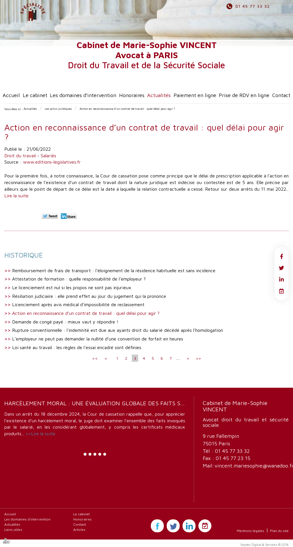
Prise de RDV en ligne (244, 95)
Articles (79, 529)
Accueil (11, 95)
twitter (281, 267)
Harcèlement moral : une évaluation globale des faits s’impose (103, 403)
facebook (281, 256)
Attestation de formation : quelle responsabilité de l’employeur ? (79, 278)
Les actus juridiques (58, 108)
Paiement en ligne (195, 95)
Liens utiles (13, 529)
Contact (281, 95)
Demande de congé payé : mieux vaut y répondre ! (65, 321)
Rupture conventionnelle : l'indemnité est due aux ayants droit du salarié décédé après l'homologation (117, 330)
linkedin (281, 279)
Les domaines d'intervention (83, 95)
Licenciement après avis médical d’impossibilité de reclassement (78, 304)
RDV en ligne (281, 291)
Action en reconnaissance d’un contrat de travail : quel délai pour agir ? (127, 108)
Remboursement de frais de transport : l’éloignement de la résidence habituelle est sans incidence (113, 270)
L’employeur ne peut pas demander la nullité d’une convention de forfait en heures (97, 338)
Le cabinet (35, 95)
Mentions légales (250, 531)
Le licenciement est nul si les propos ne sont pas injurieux (71, 287)
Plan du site (279, 531)
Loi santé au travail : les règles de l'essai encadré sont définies (76, 347)
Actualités (159, 95)
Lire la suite (16, 195)
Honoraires (131, 95)
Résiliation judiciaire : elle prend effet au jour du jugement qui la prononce (89, 296)
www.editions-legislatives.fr (52, 161)
